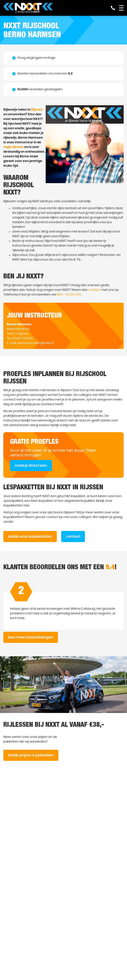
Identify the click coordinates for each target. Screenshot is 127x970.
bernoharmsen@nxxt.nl (35, 343)
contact (94, 290)
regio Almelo (13, 147)
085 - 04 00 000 (69, 294)
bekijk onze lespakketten (30, 536)
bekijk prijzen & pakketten (31, 755)
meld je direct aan (31, 465)
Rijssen (37, 109)
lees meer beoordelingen (30, 637)
